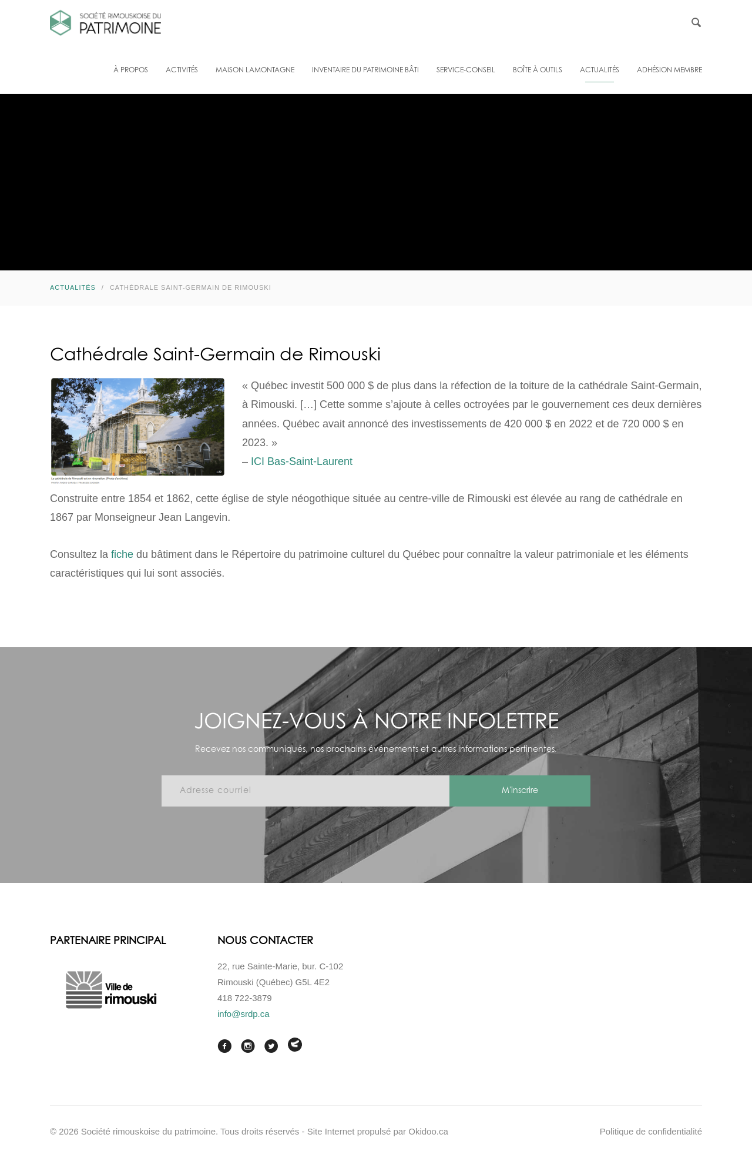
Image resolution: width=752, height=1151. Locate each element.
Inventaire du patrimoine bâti (365, 70)
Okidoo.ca (428, 1131)
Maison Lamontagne (255, 70)
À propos (130, 70)
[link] (301, 461)
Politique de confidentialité (651, 1131)
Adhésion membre (669, 70)
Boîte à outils (537, 70)
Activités (182, 70)
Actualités (599, 70)
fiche (122, 554)
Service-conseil (466, 70)
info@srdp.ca (243, 1014)
